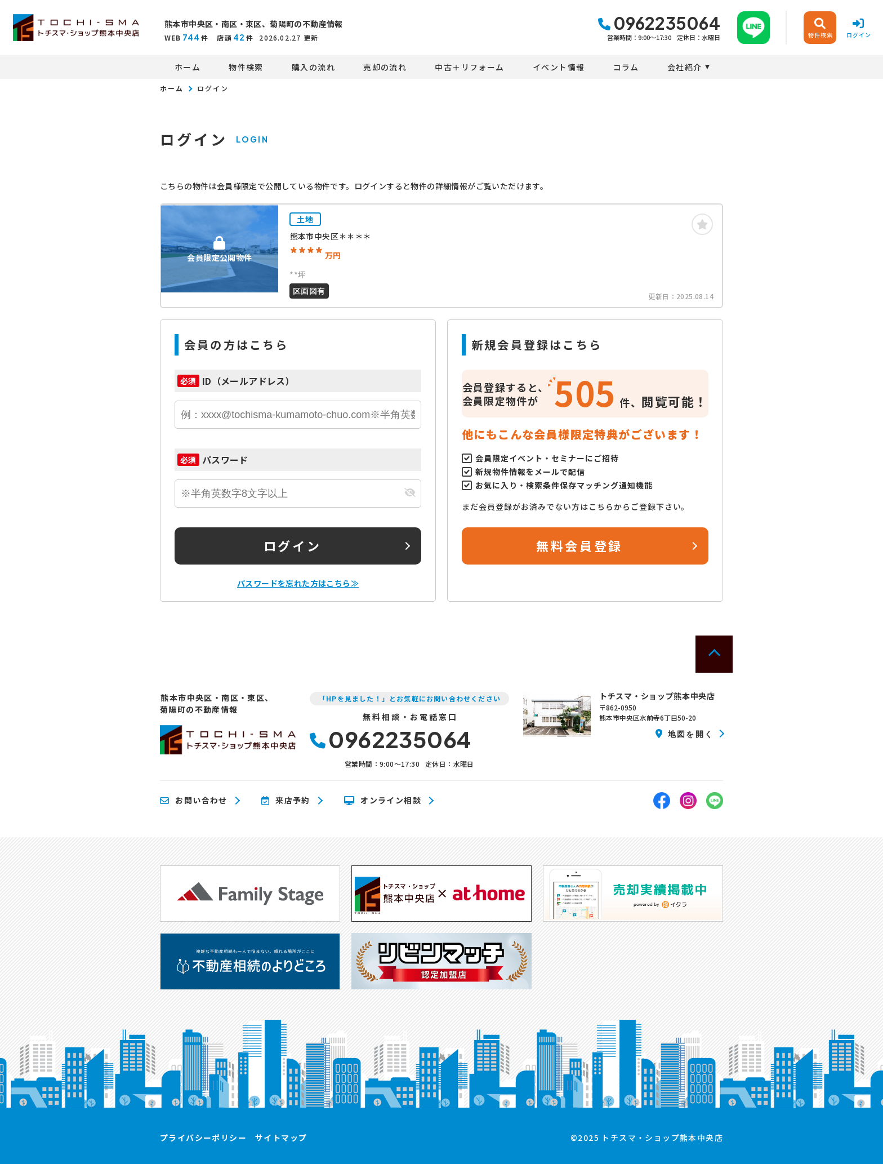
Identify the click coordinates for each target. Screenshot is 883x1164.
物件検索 (246, 67)
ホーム (187, 67)
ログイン (292, 545)
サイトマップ (281, 1137)
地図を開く (684, 733)
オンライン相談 (382, 800)
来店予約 (285, 800)
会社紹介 (684, 67)
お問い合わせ (194, 800)
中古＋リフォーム (469, 67)
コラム (626, 67)
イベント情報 (559, 67)
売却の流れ (385, 67)
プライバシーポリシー (203, 1137)
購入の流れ (313, 67)
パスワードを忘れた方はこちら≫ (298, 583)
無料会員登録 (579, 545)
